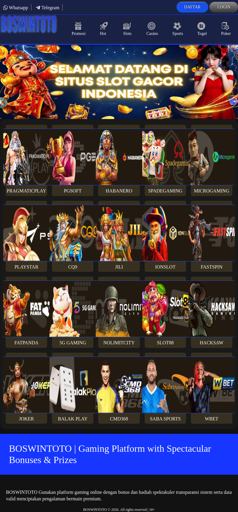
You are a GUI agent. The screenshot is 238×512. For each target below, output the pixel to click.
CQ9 (72, 237)
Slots (127, 29)
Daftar (192, 7)
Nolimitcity (119, 312)
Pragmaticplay (26, 161)
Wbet (211, 389)
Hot (104, 29)
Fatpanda (26, 312)
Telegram (47, 7)
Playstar (26, 237)
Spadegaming (165, 161)
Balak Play (72, 389)
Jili (119, 237)
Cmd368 (119, 389)
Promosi (79, 29)
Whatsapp (15, 7)
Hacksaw (211, 312)
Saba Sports (165, 389)
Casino (152, 29)
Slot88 (165, 312)
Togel (202, 29)
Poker (226, 29)
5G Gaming (72, 312)
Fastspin (211, 237)
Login (223, 7)
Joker (26, 389)
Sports (177, 29)
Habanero (119, 161)
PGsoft (72, 161)
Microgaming (211, 161)
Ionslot (165, 237)
